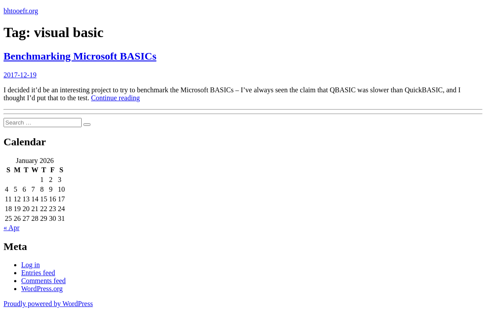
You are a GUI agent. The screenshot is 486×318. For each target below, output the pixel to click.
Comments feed (43, 280)
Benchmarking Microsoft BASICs (80, 56)
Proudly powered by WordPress (48, 303)
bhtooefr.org (21, 11)
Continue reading (115, 98)
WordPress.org (42, 288)
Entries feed (38, 272)
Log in (30, 265)
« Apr (11, 227)
